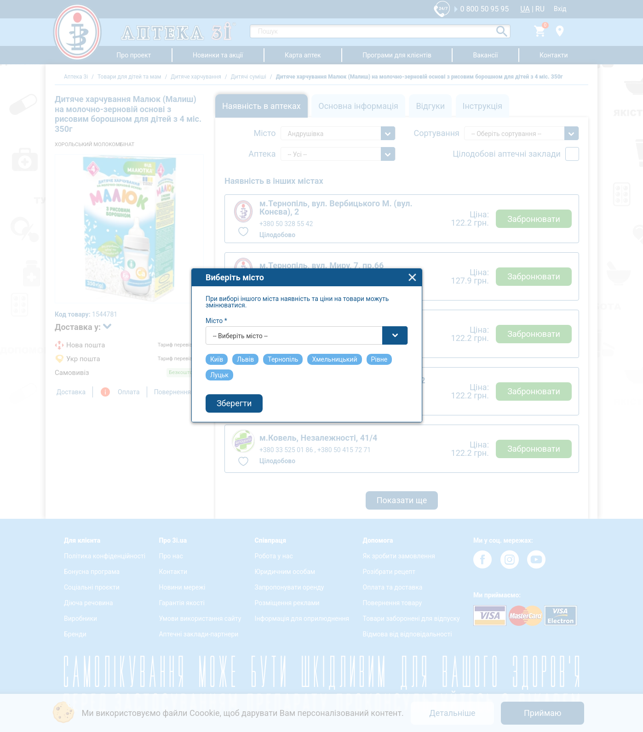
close (427, 282)
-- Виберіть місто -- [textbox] (255, 341)
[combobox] (322, 340)
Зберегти (249, 409)
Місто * (231, 325)
